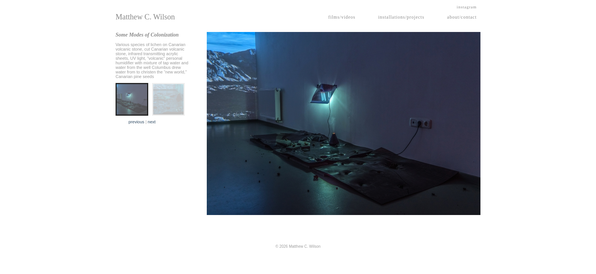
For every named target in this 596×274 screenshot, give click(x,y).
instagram (467, 7)
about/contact (462, 17)
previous (136, 121)
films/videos (341, 17)
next (152, 121)
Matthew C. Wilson (145, 17)
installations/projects (401, 17)
